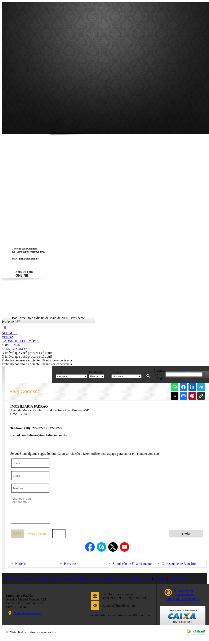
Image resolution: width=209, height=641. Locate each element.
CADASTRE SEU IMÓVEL (21, 341)
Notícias (20, 563)
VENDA (7, 337)
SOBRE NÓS (11, 345)
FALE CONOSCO (14, 349)
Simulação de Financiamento (132, 563)
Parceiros (70, 563)
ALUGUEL (10, 333)
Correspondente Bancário (179, 563)
